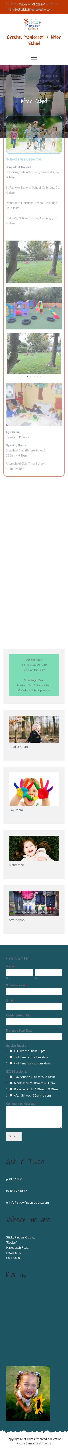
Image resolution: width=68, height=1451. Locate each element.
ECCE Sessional (16, 1071)
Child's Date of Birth (19, 1015)
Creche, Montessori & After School (34, 40)
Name (11, 966)
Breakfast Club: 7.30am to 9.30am (36, 1089)
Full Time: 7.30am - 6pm (29, 1051)
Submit (14, 1136)
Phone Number (17, 985)
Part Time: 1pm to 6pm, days (32, 1063)
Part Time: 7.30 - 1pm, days (31, 1057)
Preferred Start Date (19, 1030)
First (8, 978)
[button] (27, 210)
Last (37, 978)
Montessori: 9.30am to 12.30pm (34, 1083)
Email (11, 1000)
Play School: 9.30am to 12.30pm (34, 1077)
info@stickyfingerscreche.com (29, 1202)
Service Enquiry (16, 1045)
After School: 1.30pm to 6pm (32, 1095)
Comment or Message (22, 1103)
